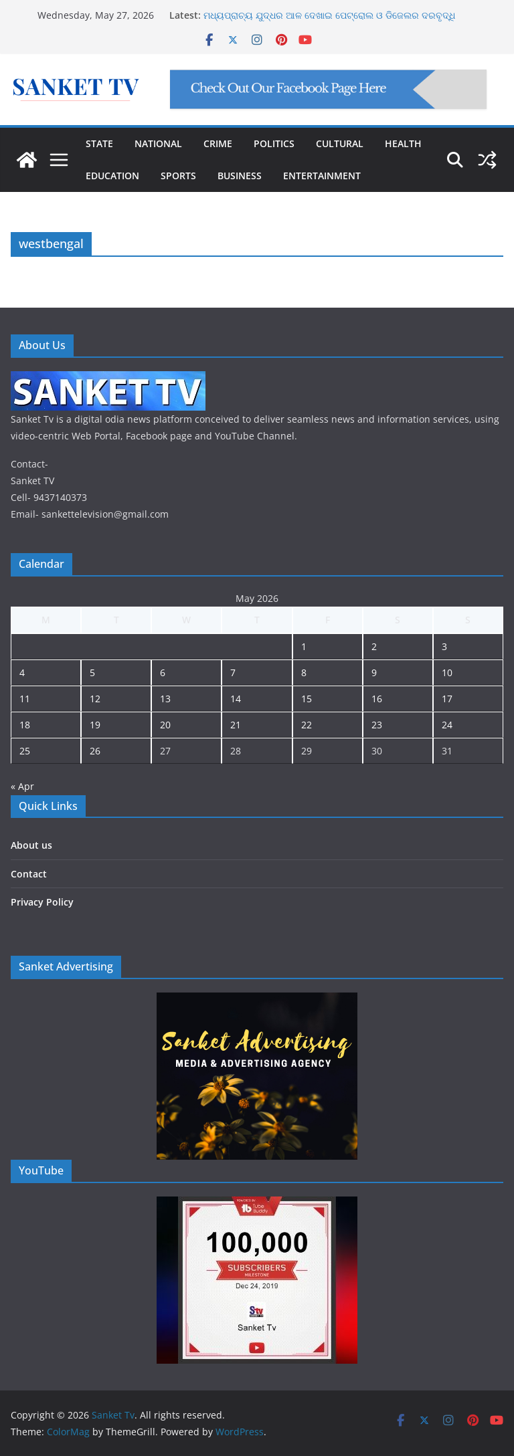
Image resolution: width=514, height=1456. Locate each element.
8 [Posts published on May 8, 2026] (304, 672)
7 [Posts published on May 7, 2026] (233, 672)
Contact (29, 873)
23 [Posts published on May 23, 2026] (376, 724)
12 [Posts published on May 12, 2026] (95, 698)
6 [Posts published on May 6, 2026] (162, 672)
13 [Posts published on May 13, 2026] (165, 698)
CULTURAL (339, 143)
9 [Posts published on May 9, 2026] (374, 672)
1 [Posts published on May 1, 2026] (304, 646)
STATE (99, 143)
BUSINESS (240, 175)
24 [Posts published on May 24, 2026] (447, 724)
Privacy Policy (42, 902)
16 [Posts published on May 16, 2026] (376, 698)
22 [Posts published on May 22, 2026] (306, 724)
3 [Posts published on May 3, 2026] (444, 646)
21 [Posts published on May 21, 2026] (235, 724)
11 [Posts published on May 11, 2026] (24, 698)
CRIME (217, 143)
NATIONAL (158, 143)
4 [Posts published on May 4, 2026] (22, 672)
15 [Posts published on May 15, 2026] (306, 698)
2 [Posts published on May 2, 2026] (374, 646)
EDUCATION (112, 175)
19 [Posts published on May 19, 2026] (95, 724)
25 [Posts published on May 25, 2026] (24, 750)
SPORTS (178, 175)
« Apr (22, 786)
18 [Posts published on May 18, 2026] (24, 724)
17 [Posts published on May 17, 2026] (447, 698)
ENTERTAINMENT (322, 175)
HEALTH (403, 143)
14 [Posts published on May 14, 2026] (235, 698)
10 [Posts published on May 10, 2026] (447, 672)
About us (31, 845)
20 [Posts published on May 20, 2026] (165, 724)
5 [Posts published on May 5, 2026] (92, 672)
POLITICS (274, 143)
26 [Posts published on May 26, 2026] (95, 750)
